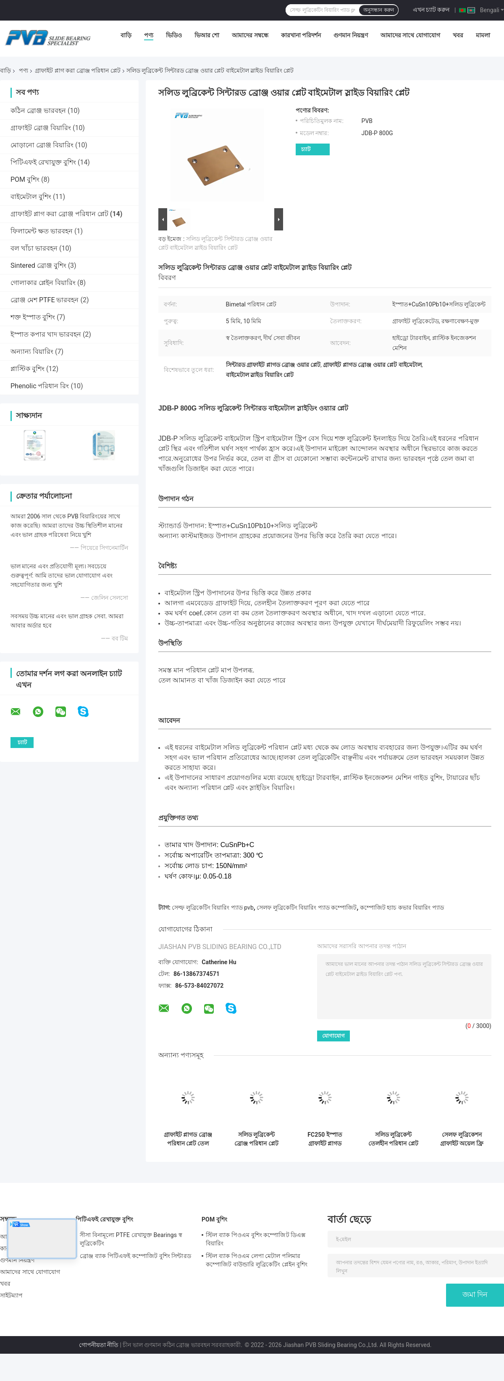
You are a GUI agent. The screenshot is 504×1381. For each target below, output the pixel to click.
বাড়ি (126, 35)
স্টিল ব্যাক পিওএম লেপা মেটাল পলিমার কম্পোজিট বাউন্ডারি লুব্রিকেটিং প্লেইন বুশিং (256, 1260)
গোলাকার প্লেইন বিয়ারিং (43, 283)
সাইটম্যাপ (11, 1295)
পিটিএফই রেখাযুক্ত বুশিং (43, 162)
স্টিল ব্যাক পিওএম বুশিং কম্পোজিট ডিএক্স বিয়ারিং (256, 1239)
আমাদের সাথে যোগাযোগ (410, 35)
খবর (458, 35)
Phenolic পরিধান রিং (39, 386)
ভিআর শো (206, 35)
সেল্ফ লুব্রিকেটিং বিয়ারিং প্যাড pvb (212, 907)
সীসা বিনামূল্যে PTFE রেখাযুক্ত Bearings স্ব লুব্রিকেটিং (131, 1239)
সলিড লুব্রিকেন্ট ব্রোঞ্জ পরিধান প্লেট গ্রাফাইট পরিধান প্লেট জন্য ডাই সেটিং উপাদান (256, 1139)
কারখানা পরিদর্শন (301, 35)
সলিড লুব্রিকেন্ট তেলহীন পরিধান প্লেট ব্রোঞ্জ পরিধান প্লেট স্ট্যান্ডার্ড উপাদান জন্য (393, 1139)
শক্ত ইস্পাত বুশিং (32, 317)
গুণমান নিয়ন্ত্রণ (350, 35)
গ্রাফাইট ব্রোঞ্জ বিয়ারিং (40, 128)
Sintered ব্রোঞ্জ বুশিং (38, 265)
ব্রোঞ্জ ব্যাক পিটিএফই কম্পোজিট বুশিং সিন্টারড (135, 1256)
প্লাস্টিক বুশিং (27, 369)
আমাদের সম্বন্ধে (250, 35)
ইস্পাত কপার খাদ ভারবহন (45, 334)
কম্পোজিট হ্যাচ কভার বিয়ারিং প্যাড (402, 907)
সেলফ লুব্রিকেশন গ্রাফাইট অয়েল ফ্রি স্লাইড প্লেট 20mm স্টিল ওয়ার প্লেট (461, 1139)
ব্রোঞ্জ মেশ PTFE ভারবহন (44, 300)
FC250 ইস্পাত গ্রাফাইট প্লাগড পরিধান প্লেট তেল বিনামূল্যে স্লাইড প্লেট (325, 1139)
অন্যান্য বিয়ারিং (31, 352)
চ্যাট (305, 149)
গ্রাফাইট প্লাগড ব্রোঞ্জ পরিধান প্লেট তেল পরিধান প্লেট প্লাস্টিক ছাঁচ (188, 1139)
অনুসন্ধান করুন (378, 10)
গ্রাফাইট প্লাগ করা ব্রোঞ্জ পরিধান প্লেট (77, 70)
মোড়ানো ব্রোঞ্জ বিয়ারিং (42, 145)
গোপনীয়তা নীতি (98, 1345)
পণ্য (148, 35)
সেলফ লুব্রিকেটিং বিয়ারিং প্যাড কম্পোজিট (307, 907)
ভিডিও (174, 35)
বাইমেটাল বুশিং (30, 197)
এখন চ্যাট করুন (431, 9)
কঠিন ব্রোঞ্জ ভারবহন (38, 111)
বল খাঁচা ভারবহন (34, 248)
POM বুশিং (24, 179)
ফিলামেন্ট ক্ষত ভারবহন (41, 231)
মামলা (483, 35)
